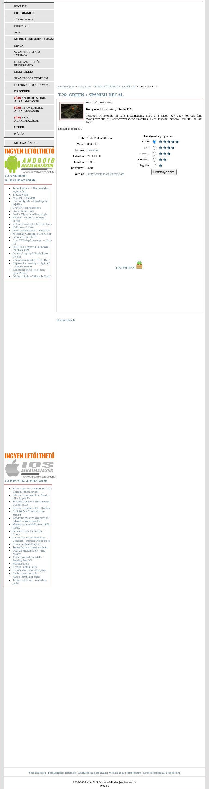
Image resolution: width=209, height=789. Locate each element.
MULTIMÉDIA (23, 71)
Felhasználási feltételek (62, 772)
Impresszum (134, 772)
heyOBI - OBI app (24, 197)
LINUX (18, 45)
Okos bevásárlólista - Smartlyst (31, 230)
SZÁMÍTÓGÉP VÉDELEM (31, 78)
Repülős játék (21, 563)
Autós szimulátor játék (26, 576)
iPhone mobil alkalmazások (28, 109)
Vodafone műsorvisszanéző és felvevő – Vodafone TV (30, 519)
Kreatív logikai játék (25, 566)
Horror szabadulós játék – (28, 544)
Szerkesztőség (37, 772)
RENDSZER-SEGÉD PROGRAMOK (27, 63)
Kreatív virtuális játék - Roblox (31, 508)
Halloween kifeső (23, 227)
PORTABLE (21, 26)
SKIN (17, 32)
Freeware (93, 149)
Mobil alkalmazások (26, 119)
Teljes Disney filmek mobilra (30, 547)
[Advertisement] (29, 366)
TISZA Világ (20, 194)
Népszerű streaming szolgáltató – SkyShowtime (31, 264)
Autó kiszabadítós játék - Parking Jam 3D (27, 558)
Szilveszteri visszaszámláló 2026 (32, 488)
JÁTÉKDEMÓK (24, 19)
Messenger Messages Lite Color (32, 233)
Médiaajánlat (116, 772)
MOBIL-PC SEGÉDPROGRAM (34, 39)
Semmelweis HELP (24, 237)
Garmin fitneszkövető (26, 491)
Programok (84, 86)
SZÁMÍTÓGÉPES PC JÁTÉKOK (27, 53)
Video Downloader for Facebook (32, 224)
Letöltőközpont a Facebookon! (161, 772)
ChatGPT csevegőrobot (27, 207)
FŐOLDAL (21, 6)
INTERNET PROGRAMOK (31, 84)
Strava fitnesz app (23, 210)
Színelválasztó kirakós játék (29, 570)
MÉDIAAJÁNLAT (25, 142)
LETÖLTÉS (130, 268)
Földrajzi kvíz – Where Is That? (32, 276)
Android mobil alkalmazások (29, 99)
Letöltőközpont (65, 86)
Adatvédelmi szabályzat (92, 772)
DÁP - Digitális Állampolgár (30, 214)
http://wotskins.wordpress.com (105, 173)
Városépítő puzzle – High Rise (31, 259)
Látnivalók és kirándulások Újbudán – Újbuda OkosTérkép (31, 539)
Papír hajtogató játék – (26, 573)
